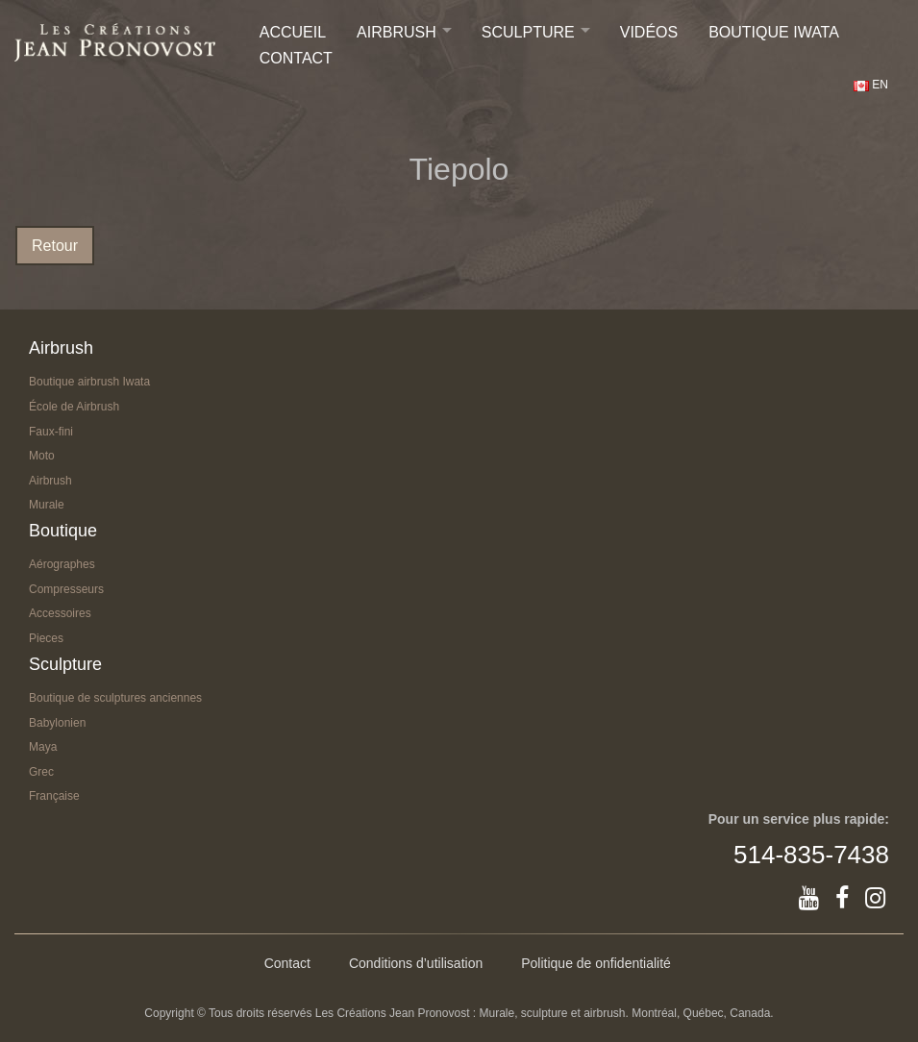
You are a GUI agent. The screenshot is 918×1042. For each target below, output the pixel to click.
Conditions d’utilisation (416, 963)
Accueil (293, 32)
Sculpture (528, 32)
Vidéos (649, 32)
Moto (42, 455)
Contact (296, 58)
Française (54, 796)
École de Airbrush (74, 406)
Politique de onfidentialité (596, 963)
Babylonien (57, 723)
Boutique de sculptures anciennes (115, 698)
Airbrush (396, 32)
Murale (46, 504)
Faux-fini (51, 431)
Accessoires (60, 613)
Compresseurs (66, 589)
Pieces (46, 638)
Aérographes (62, 564)
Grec (41, 772)
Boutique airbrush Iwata (89, 381)
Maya (43, 747)
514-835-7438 (811, 854)
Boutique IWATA (773, 32)
